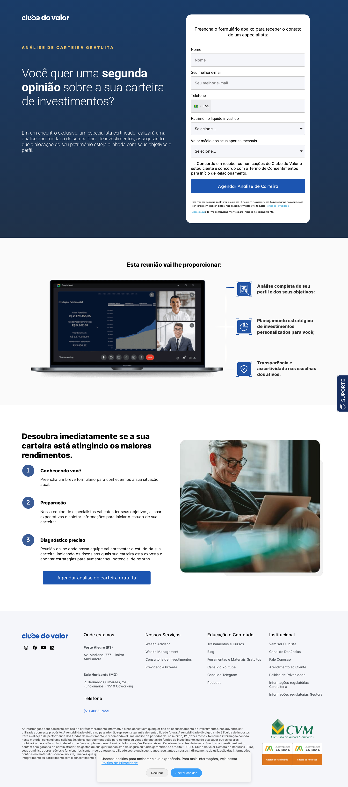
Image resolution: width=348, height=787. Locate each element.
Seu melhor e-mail (206, 72)
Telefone (198, 95)
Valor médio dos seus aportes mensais (224, 141)
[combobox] (201, 106)
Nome (196, 49)
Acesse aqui (198, 211)
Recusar (157, 773)
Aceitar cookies (186, 773)
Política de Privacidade (277, 205)
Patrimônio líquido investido (215, 118)
